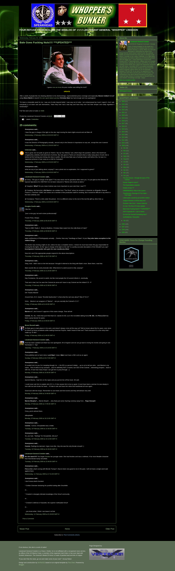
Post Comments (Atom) (72, 535)
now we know (56, 87)
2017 (123, 123)
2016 (123, 126)
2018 (123, 121)
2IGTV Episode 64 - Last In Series (133, 211)
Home (67, 529)
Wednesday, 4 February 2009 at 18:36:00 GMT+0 (41, 202)
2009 (123, 145)
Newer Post (24, 529)
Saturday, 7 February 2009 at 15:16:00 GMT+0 (41, 348)
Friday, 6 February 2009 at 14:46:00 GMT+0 (40, 321)
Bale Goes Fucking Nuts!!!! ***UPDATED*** (46, 42)
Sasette (47, 456)
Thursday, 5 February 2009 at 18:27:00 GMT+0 (41, 256)
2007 (123, 227)
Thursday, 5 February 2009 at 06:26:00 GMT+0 (41, 221)
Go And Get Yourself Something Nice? (135, 214)
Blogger (21, 565)
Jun (124, 164)
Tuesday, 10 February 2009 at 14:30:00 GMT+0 (41, 428)
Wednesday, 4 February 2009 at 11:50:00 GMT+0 (41, 145)
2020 (123, 115)
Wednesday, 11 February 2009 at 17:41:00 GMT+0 (42, 474)
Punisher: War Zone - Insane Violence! (135, 203)
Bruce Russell (30, 325)
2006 (123, 229)
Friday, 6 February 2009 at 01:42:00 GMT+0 (40, 304)
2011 (123, 140)
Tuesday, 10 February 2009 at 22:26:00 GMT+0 (41, 449)
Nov (124, 151)
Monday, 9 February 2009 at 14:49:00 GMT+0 (40, 393)
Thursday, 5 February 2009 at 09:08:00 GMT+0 (41, 231)
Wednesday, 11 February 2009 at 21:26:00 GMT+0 (42, 514)
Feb (124, 175)
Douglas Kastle (30, 206)
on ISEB (41, 111)
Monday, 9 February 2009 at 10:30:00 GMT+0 (40, 372)
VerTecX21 (41, 562)
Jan (124, 220)
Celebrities (35, 119)
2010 (123, 143)
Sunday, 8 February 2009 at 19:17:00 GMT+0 (40, 358)
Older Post (110, 529)
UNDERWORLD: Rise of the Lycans (134, 190)
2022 (123, 110)
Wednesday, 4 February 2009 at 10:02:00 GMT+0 (41, 135)
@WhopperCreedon (125, 91)
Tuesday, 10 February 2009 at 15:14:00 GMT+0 (41, 439)
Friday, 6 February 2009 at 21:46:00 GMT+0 (40, 335)
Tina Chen (71, 562)
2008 (123, 224)
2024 (123, 104)
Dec (124, 148)
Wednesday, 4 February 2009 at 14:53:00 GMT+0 (41, 162)
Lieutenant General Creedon (35, 177)
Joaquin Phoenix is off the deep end (134, 200)
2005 (123, 232)
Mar (124, 173)
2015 (123, 129)
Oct (124, 153)
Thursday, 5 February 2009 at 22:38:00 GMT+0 (41, 285)
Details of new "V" (128, 188)
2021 (123, 112)
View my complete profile (127, 80)
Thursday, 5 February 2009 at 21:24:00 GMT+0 (41, 271)
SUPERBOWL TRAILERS (131, 217)
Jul (124, 162)
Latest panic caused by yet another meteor (136, 198)
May (124, 167)
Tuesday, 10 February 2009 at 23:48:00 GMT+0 (41, 461)
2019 (123, 118)
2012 (123, 137)
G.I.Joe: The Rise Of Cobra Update (134, 206)
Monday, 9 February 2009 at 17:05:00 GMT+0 (40, 404)
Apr (124, 170)
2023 (123, 107)
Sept (125, 156)
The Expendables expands (131, 185)
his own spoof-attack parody (49, 98)
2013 (123, 134)
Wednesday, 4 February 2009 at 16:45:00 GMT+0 (41, 172)
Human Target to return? (130, 182)
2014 (123, 132)
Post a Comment (28, 519)
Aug (124, 159)
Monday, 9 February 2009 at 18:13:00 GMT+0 (40, 418)
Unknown (28, 150)
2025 (123, 101)
